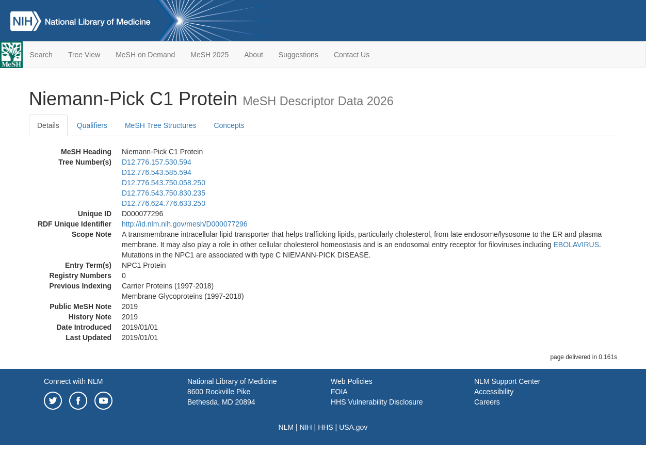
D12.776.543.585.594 (156, 172)
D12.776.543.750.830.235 (163, 193)
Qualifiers (92, 125)
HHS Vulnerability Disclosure (377, 402)
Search (41, 55)
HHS (325, 427)
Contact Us (351, 55)
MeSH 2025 (209, 55)
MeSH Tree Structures (161, 125)
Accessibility (493, 392)
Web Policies (352, 381)
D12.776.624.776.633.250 (163, 203)
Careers (487, 402)
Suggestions (298, 55)
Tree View (84, 55)
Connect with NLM (73, 381)
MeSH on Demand (145, 55)
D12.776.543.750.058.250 (163, 183)
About (253, 55)
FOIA (339, 392)
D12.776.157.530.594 (156, 162)
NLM (286, 427)
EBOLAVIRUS (576, 244)
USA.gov (353, 427)
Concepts (229, 125)
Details (48, 125)
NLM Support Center (507, 381)
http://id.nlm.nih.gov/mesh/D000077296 (185, 224)
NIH (306, 427)
